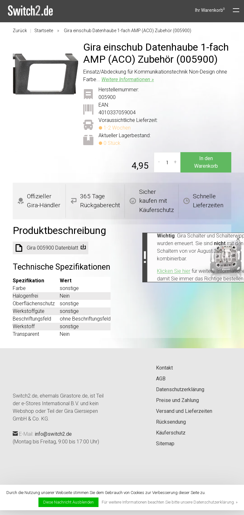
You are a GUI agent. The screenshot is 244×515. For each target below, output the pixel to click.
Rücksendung (171, 422)
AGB (161, 379)
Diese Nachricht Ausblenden (68, 502)
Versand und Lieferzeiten (184, 411)
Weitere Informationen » (127, 79)
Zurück (20, 30)
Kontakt (164, 368)
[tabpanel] (45, 74)
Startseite (43, 30)
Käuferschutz (171, 433)
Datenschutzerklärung (180, 389)
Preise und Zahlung (177, 400)
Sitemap (165, 444)
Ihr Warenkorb (210, 10)
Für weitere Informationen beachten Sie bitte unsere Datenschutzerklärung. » (170, 502)
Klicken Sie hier (101, 271)
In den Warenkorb (206, 162)
